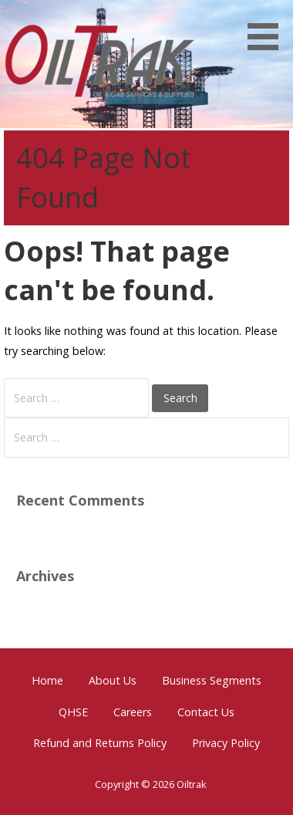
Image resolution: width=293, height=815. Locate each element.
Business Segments (211, 680)
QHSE (73, 712)
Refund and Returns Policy (100, 743)
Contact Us (205, 712)
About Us (112, 680)
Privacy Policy (226, 743)
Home (47, 680)
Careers (132, 712)
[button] (268, 28)
